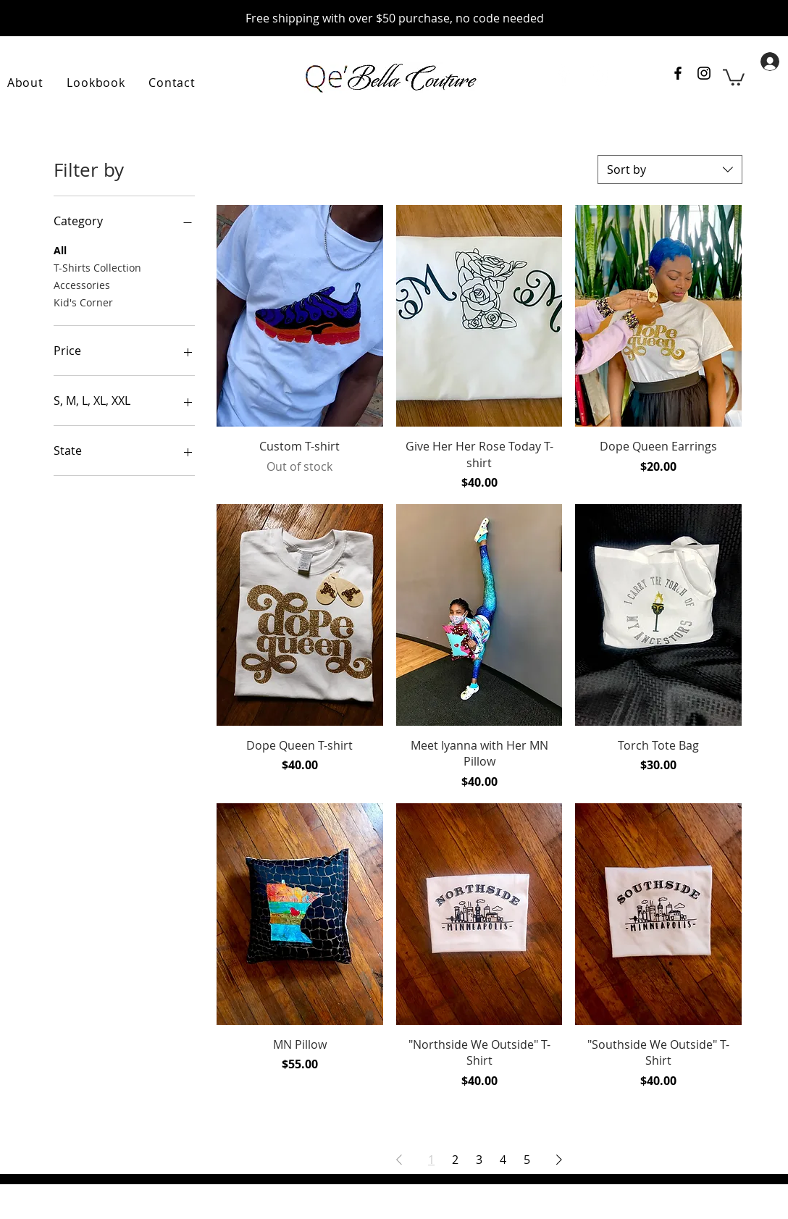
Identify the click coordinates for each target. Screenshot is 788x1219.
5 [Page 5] (527, 1160)
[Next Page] (559, 1159)
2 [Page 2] (455, 1160)
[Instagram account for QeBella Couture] (704, 73)
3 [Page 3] (479, 1160)
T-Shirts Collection (97, 267)
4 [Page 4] (503, 1160)
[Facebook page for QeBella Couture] (678, 73)
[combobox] (670, 169)
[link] (734, 76)
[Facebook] (563, 75)
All (60, 249)
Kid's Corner (83, 301)
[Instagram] (598, 75)
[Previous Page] (399, 1159)
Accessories (82, 284)
